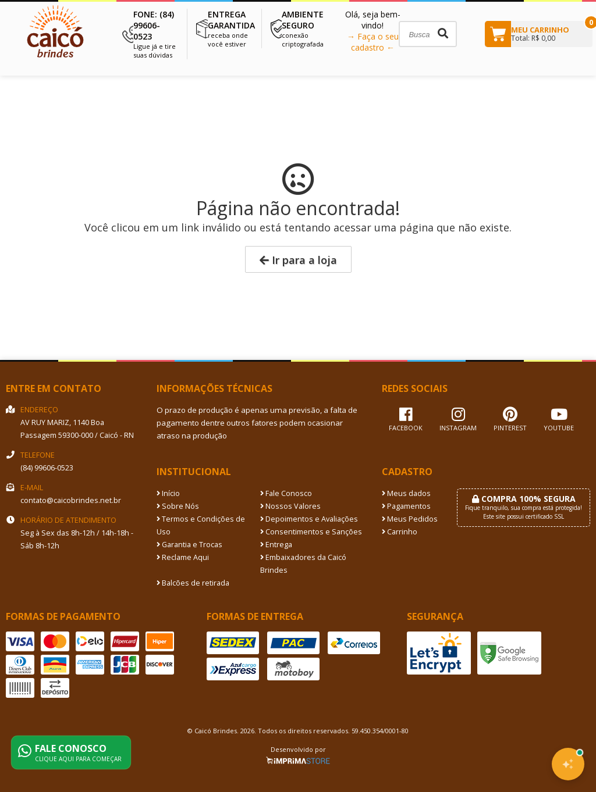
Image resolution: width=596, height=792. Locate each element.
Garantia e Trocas (189, 545)
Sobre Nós (178, 506)
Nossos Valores (290, 506)
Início (168, 493)
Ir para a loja (298, 260)
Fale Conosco (286, 493)
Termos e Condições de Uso (201, 525)
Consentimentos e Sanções (311, 532)
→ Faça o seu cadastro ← (373, 42)
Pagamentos (406, 506)
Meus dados (406, 493)
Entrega (276, 545)
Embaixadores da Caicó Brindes (303, 563)
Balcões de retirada (193, 583)
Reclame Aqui (183, 557)
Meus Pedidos (410, 519)
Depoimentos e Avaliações (309, 519)
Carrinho (399, 532)
